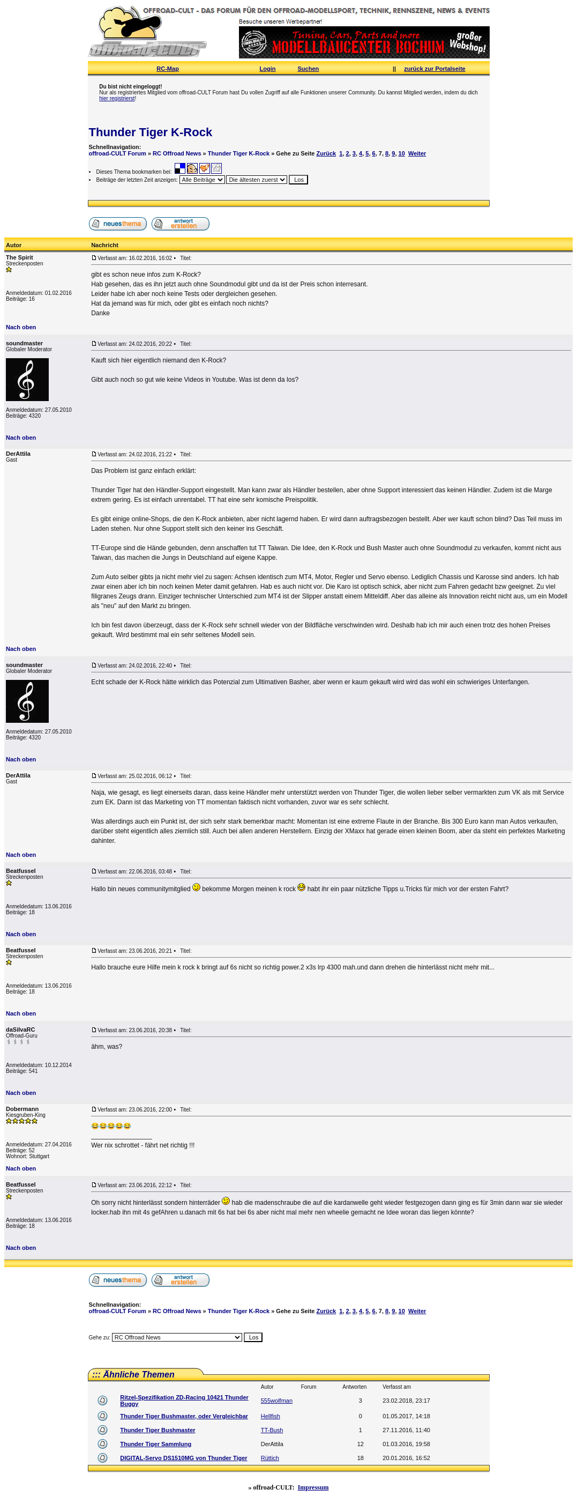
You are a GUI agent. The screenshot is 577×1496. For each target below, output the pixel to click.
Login (268, 68)
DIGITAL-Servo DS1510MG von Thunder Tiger (183, 1458)
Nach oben (21, 327)
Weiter (417, 153)
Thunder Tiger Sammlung (155, 1444)
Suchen (308, 68)
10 (402, 153)
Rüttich (270, 1458)
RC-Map (167, 68)
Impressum (313, 1487)
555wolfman (277, 1400)
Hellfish (270, 1416)
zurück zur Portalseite (434, 68)
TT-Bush (272, 1430)
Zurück (326, 153)
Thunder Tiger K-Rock (151, 132)
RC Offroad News (177, 153)
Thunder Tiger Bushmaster (157, 1430)
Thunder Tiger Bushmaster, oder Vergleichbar (184, 1416)
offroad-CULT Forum (117, 153)
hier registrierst (116, 98)
